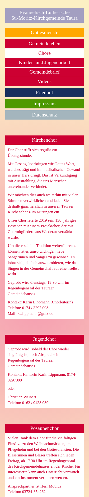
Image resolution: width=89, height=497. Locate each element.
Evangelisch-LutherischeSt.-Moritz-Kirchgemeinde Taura (44, 15)
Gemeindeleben (44, 43)
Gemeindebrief (44, 72)
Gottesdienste (44, 32)
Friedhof (44, 92)
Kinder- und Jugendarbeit (44, 62)
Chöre (44, 53)
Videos (44, 81)
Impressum (44, 104)
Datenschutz (44, 115)
